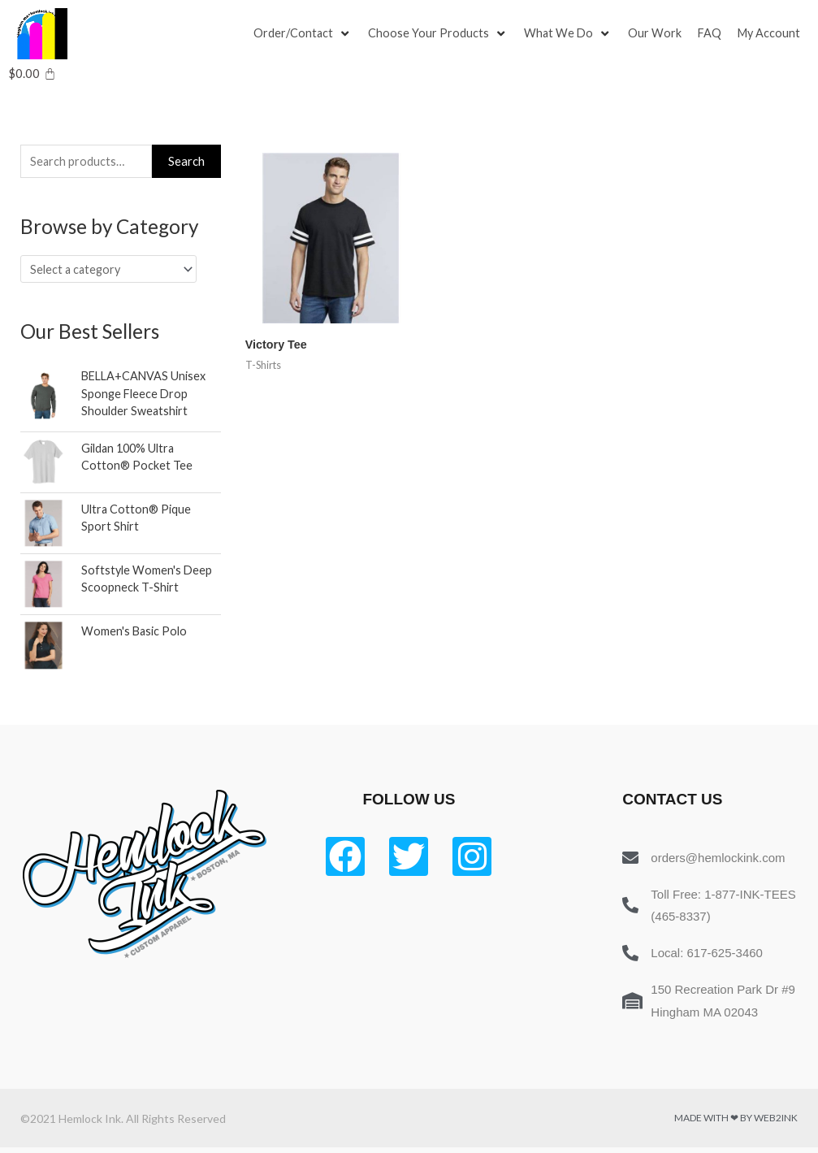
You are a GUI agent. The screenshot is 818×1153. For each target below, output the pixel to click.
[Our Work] (658, 34)
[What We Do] (570, 34)
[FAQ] (713, 34)
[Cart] (32, 73)
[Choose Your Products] (439, 34)
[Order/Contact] (303, 34)
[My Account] (774, 34)
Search (186, 161)
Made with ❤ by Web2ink (736, 1123)
